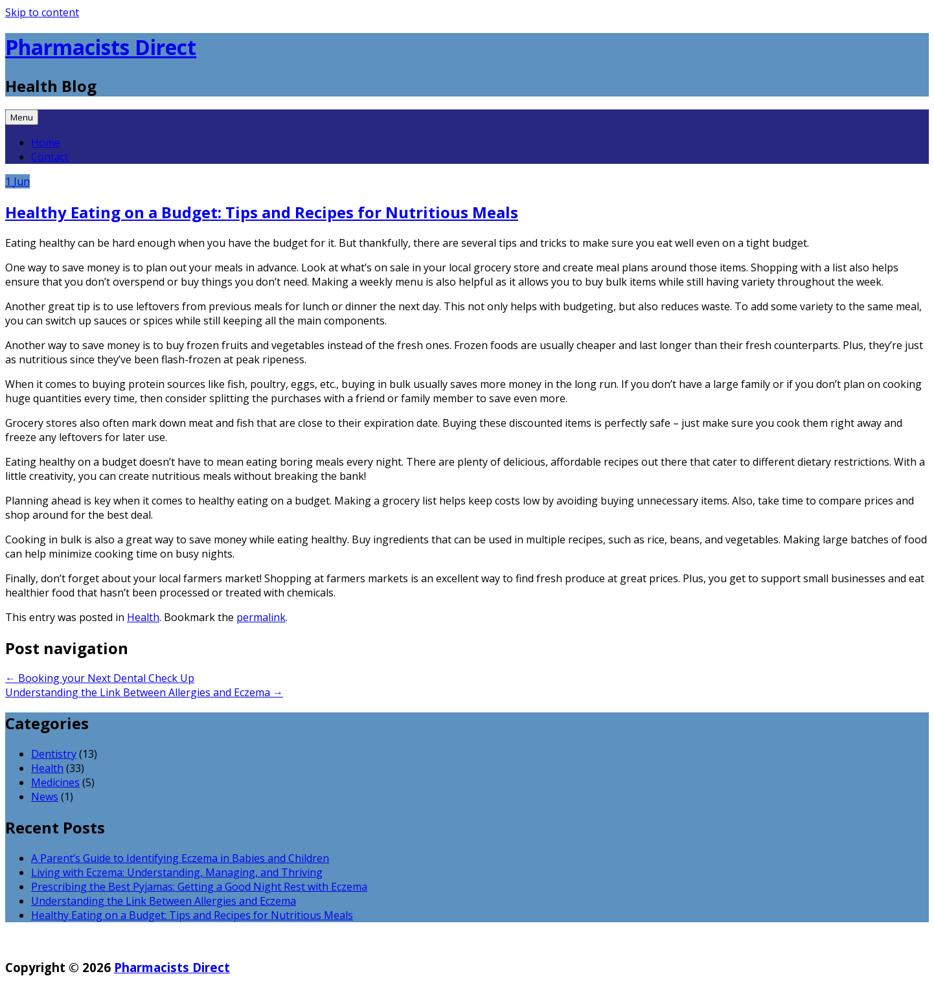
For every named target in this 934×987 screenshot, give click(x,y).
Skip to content (42, 12)
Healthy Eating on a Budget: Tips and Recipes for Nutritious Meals (261, 212)
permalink (261, 617)
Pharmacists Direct (100, 47)
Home (45, 142)
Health (143, 617)
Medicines (55, 782)
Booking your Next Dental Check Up (99, 678)
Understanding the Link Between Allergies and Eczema (144, 692)
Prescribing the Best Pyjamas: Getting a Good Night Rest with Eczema (199, 886)
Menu (21, 117)
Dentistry (53, 754)
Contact (50, 157)
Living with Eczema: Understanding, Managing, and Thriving (177, 872)
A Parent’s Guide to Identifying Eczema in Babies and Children (180, 858)
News (44, 796)
